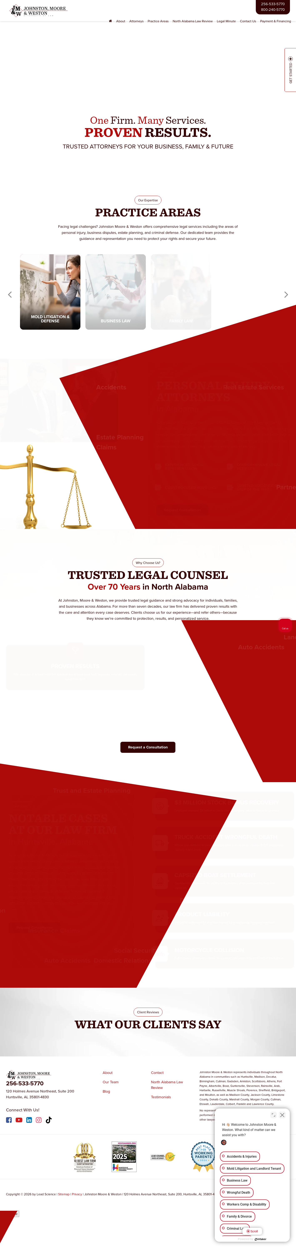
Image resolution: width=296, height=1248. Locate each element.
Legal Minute (226, 21)
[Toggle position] (273, 1115)
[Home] (110, 21)
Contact (157, 1072)
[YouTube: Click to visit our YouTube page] (19, 1120)
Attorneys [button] (136, 21)
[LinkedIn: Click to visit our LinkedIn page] (29, 1120)
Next (286, 292)
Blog (106, 1091)
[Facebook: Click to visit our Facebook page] (9, 1120)
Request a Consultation (148, 747)
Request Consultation (180, 510)
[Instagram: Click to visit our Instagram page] (39, 1120)
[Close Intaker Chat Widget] (282, 1115)
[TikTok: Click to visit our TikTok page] (49, 1120)
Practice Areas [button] (158, 21)
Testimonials (161, 1097)
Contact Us (248, 21)
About (107, 1072)
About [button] (120, 21)
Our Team (111, 1082)
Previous (9, 292)
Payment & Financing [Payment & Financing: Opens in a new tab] (275, 21)
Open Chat (9, 1214)
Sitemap (64, 1194)
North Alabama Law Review (193, 21)
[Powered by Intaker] (260, 1239)
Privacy (77, 1194)
